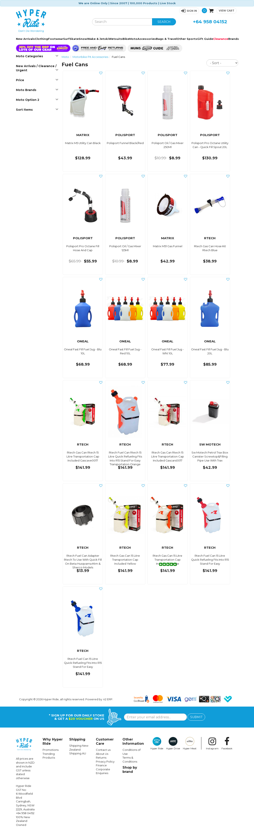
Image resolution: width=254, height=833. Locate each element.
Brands (233, 38)
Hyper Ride (156, 743)
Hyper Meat (190, 743)
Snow (83, 38)
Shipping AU (77, 753)
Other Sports (187, 38)
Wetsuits (115, 38)
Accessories (146, 38)
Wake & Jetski (98, 38)
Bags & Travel (166, 38)
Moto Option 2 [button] (37, 100)
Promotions (51, 749)
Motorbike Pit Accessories (90, 56)
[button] (189, 11)
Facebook (226, 743)
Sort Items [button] (37, 110)
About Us (102, 753)
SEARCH (164, 22)
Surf (66, 38)
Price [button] (37, 80)
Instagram (212, 743)
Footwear (55, 38)
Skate (74, 38)
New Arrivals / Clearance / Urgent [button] (37, 68)
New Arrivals (25, 38)
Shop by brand (129, 769)
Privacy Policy (105, 761)
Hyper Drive (173, 743)
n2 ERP (107, 699)
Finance (101, 765)
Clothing (41, 38)
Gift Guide (205, 38)
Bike (125, 38)
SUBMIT (196, 717)
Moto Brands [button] (37, 90)
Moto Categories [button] (37, 56)
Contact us (103, 749)
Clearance (220, 38)
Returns (101, 757)
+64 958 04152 (210, 22)
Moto (133, 38)
